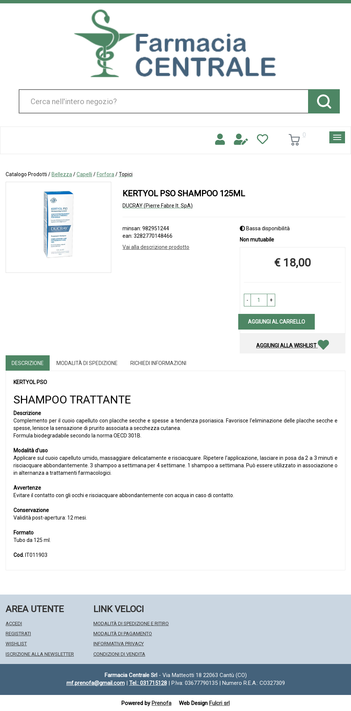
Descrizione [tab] (28, 363)
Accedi (14, 623)
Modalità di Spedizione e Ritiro (131, 623)
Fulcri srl (219, 703)
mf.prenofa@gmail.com (95, 683)
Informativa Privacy (118, 643)
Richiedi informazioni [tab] (158, 363)
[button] (247, 300)
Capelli (84, 174)
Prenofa (161, 703)
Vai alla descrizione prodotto (155, 247)
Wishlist (16, 643)
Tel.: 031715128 (148, 683)
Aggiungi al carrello (276, 322)
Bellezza (62, 174)
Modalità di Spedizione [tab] (87, 363)
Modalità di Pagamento (122, 633)
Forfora (105, 174)
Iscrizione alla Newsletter (40, 654)
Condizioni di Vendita (119, 654)
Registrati (18, 633)
